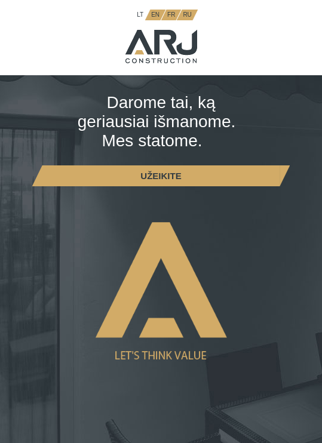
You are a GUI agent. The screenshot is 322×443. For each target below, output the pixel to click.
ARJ (161, 46)
